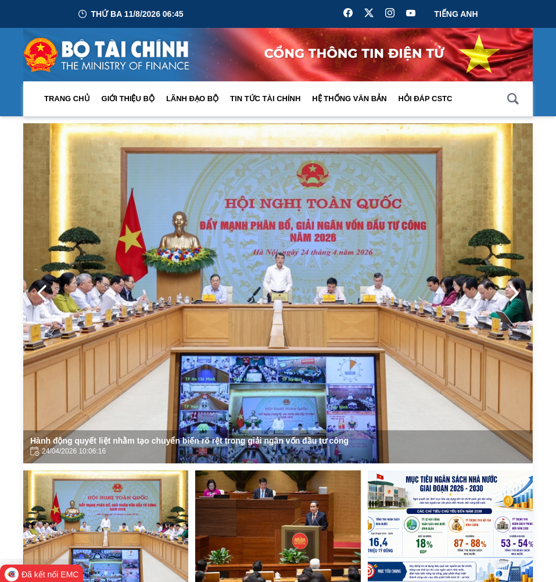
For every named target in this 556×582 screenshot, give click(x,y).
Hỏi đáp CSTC (426, 98)
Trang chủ (67, 98)
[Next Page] (514, 293)
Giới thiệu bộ (128, 98)
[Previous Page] (42, 293)
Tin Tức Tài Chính (265, 98)
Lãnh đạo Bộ (192, 98)
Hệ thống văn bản (349, 98)
